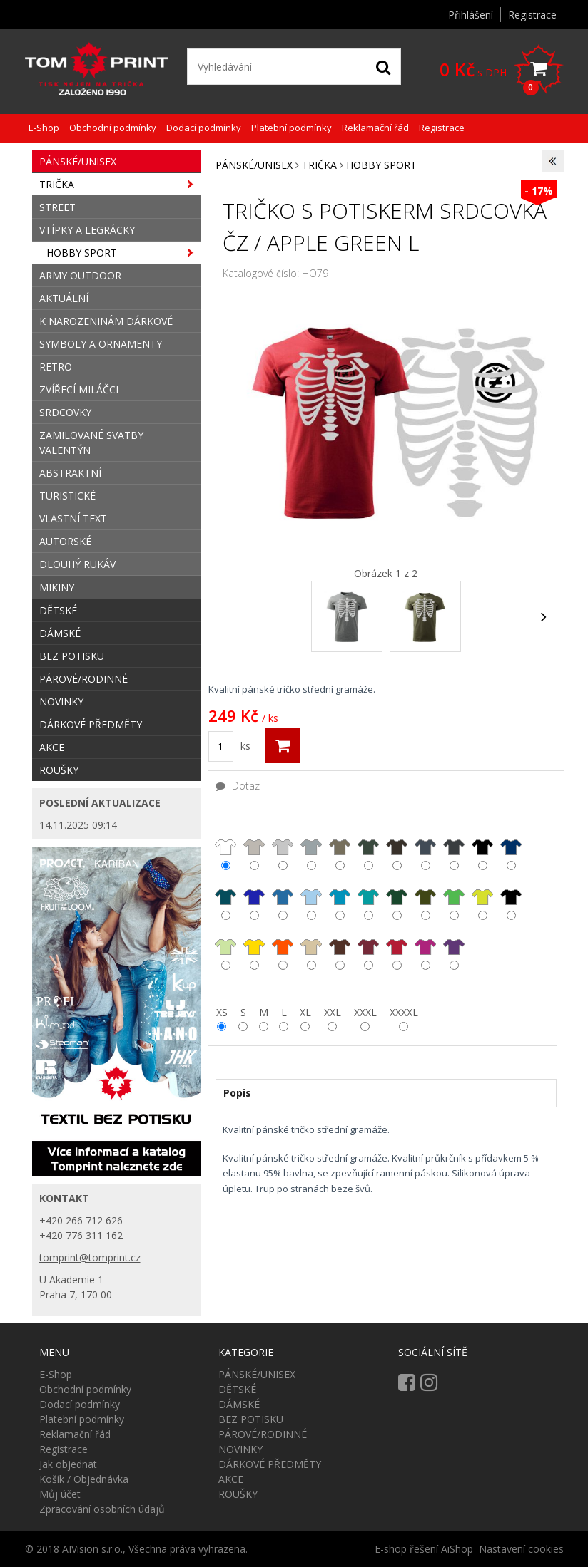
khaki (425, 897)
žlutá (254, 946)
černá (482, 847)
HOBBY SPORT (381, 165)
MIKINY (56, 587)
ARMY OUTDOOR (80, 275)
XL (305, 1012)
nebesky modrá (311, 897)
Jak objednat (68, 1464)
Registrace (532, 14)
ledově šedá (254, 847)
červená (396, 946)
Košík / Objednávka (83, 1479)
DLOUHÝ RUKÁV (77, 564)
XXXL (365, 1012)
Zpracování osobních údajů (102, 1509)
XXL (332, 1012)
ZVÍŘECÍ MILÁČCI (78, 389)
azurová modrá (282, 897)
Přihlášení (470, 14)
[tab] (386, 1093)
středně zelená (454, 897)
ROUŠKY (58, 770)
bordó (368, 946)
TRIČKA (319, 165)
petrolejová (225, 897)
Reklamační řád (375, 127)
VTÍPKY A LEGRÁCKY (87, 230)
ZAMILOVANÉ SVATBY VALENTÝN (91, 442)
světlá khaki (339, 847)
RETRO (55, 366)
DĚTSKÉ (58, 610)
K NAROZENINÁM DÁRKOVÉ (106, 321)
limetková (225, 946)
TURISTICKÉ (67, 495)
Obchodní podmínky (112, 127)
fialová (454, 946)
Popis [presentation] (237, 1093)
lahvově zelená (396, 897)
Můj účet (60, 1494)
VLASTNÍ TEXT (73, 518)
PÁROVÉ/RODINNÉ (83, 679)
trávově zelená (511, 897)
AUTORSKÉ (65, 541)
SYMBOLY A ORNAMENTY (100, 344)
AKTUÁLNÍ (63, 298)
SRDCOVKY (65, 412)
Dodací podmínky (203, 127)
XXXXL (404, 1012)
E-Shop (44, 127)
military (368, 847)
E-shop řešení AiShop (424, 1549)
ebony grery (454, 847)
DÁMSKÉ (60, 633)
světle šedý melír (282, 847)
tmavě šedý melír (311, 847)
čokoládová (339, 946)
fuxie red (425, 947)
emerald (368, 897)
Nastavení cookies (521, 1549)
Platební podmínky (291, 127)
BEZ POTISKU (71, 656)
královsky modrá (254, 897)
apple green (482, 897)
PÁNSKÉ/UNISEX (254, 165)
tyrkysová (339, 897)
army (396, 847)
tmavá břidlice (425, 847)
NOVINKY (61, 701)
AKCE (51, 747)
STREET (57, 207)
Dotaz (238, 785)
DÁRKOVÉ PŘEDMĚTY (90, 724)
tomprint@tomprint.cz (90, 1257)
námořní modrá (511, 847)
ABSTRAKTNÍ (70, 473)
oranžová (282, 946)
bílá (225, 847)
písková (311, 946)
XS (222, 1012)
